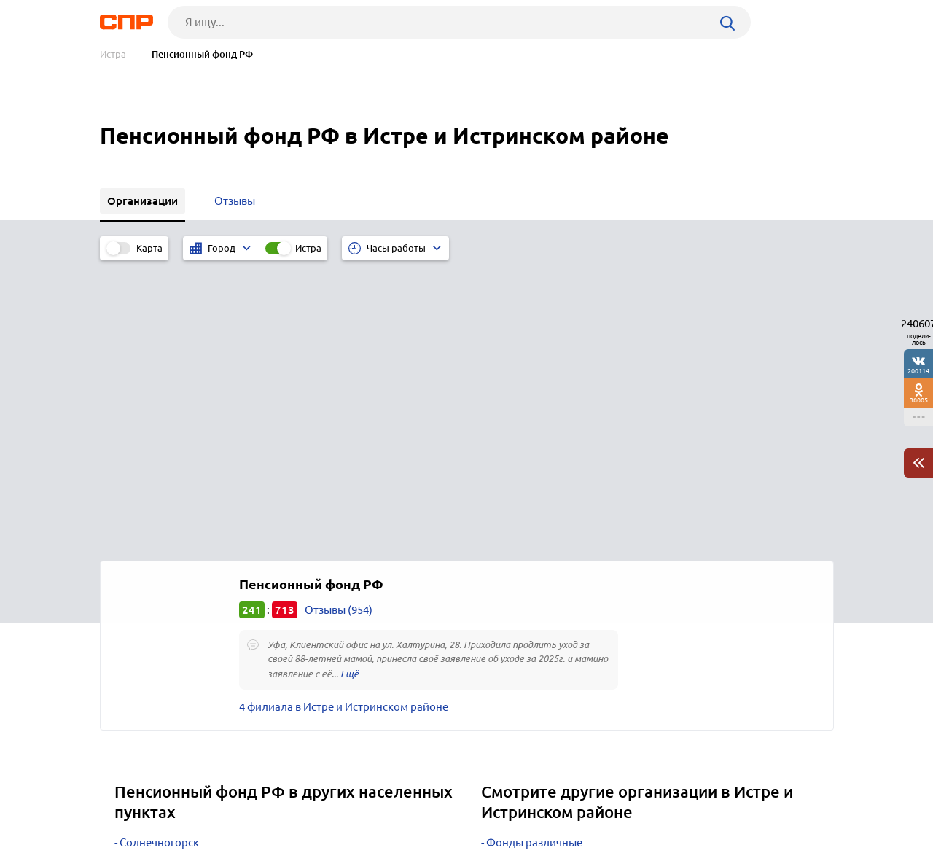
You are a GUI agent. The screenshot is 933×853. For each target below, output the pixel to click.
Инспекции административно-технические (596, 590)
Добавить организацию (768, 798)
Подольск (145, 590)
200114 (918, 371)
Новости (217, 799)
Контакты (426, 799)
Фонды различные (534, 554)
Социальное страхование (551, 572)
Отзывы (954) (338, 322)
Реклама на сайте (320, 799)
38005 (919, 400)
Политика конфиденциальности (295, 841)
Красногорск (152, 627)
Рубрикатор (127, 799)
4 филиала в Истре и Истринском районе (343, 419)
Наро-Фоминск (159, 609)
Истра (113, 54)
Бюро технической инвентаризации (578, 609)
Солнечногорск (159, 554)
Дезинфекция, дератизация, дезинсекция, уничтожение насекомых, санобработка (627, 633)
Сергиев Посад (157, 572)
